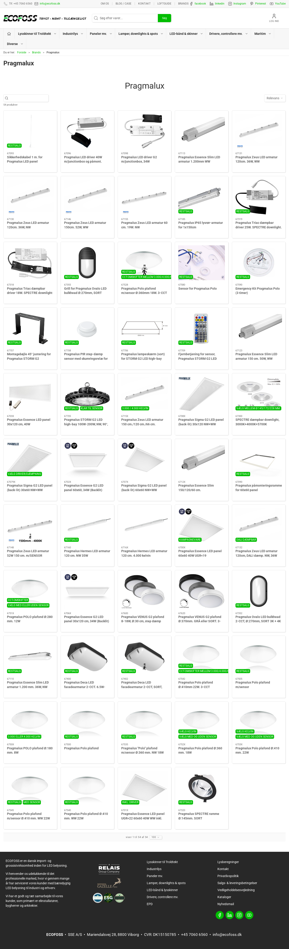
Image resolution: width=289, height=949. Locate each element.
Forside (21, 52)
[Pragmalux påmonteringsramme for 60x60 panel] (258, 459)
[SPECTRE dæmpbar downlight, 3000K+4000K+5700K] (258, 394)
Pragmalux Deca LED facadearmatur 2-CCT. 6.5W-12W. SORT (84, 687)
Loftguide (164, 3)
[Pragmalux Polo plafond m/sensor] (258, 656)
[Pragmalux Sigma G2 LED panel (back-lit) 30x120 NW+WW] (201, 394)
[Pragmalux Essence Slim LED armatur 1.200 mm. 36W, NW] (30, 656)
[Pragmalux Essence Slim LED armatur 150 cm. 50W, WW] (258, 328)
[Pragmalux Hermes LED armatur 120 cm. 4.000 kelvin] (144, 525)
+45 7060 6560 (194, 934)
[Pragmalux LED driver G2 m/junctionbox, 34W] (144, 131)
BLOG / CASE (123, 3)
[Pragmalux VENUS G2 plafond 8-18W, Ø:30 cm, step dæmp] (144, 591)
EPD (150, 904)
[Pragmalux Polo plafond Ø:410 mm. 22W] (258, 722)
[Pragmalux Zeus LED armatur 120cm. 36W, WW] (258, 131)
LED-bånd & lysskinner (162, 890)
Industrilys (154, 869)
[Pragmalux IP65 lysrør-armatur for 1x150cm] (201, 197)
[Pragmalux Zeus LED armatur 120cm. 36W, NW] (30, 197)
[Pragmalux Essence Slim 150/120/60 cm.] (201, 459)
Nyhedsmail (225, 904)
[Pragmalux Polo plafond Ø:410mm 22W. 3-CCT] (201, 656)
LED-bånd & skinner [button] (186, 33)
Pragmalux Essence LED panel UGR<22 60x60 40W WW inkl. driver (143, 818)
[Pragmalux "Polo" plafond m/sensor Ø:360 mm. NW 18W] (144, 722)
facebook (200, 3)
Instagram (239, 3)
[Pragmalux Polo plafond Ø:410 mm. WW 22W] (87, 788)
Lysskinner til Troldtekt (162, 862)
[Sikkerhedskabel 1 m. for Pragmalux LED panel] (30, 131)
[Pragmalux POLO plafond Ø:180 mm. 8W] (30, 722)
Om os (105, 3)
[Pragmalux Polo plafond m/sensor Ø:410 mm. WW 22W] (30, 788)
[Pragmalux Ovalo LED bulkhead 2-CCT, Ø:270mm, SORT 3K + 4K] (258, 591)
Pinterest (260, 3)
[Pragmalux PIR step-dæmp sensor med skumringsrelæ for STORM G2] (87, 328)
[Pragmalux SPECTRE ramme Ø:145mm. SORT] (201, 788)
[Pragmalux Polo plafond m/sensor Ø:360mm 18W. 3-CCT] (144, 262)
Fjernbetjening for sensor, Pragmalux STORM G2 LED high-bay (197, 358)
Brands (183, 3)
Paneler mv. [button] (101, 33)
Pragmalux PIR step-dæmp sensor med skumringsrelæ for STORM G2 (86, 358)
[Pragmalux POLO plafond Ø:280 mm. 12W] (30, 591)
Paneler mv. (155, 876)
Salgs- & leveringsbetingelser (237, 883)
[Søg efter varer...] (28, 98)
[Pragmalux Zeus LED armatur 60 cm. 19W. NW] (144, 197)
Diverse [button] (15, 44)
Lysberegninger (228, 862)
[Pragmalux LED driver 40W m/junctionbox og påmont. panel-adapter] (87, 131)
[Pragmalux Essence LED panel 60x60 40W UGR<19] (201, 525)
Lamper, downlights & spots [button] (141, 33)
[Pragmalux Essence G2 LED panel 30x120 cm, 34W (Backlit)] (87, 591)
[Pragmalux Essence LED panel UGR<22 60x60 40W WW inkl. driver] (144, 788)
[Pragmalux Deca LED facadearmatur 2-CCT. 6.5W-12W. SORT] (87, 656)
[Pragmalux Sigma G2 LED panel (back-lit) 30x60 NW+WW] (30, 459)
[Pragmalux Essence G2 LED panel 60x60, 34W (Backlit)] (87, 459)
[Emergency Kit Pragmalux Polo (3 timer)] (258, 262)
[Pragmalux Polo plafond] (87, 722)
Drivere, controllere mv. (162, 897)
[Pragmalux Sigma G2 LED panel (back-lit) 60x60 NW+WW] (144, 459)
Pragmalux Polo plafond (81, 748)
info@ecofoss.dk (50, 3)
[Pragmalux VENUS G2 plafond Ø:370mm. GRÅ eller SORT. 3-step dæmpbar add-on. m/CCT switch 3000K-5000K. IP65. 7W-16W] (201, 591)
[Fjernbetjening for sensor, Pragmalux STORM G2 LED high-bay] (201, 328)
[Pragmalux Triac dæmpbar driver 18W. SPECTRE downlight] (30, 262)
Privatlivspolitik (228, 876)
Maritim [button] (262, 33)
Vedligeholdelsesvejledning (236, 890)
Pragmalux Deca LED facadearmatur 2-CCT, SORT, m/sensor (141, 687)
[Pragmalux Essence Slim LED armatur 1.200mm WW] (201, 131)
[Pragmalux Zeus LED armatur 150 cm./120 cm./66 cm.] (144, 394)
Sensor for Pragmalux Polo (197, 288)
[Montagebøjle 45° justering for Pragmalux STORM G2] (30, 328)
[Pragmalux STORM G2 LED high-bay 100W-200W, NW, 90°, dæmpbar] (87, 394)
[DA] (46, 18)
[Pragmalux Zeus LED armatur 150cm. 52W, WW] (87, 197)
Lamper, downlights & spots (166, 883)
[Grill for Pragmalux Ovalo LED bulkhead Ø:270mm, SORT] (87, 262)
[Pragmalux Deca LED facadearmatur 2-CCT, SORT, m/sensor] (144, 656)
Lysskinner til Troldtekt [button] (37, 33)
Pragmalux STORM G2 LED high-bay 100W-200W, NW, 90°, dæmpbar (86, 424)
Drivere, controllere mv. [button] (228, 33)
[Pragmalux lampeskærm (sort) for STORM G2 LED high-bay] (144, 328)
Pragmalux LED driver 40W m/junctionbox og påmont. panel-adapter (83, 161)
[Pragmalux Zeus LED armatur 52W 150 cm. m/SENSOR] (30, 525)
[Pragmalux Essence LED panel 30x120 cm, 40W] (30, 394)
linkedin (219, 3)
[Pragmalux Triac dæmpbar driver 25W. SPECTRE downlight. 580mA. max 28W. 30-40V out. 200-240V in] (258, 197)
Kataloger (224, 897)
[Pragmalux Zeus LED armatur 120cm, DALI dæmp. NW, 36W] (258, 525)
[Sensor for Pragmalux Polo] (201, 262)
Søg (164, 18)
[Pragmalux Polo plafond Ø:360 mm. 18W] (201, 722)
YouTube (280, 3)
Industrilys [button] (73, 33)
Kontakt (144, 3)
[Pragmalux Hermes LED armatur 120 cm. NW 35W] (87, 525)
